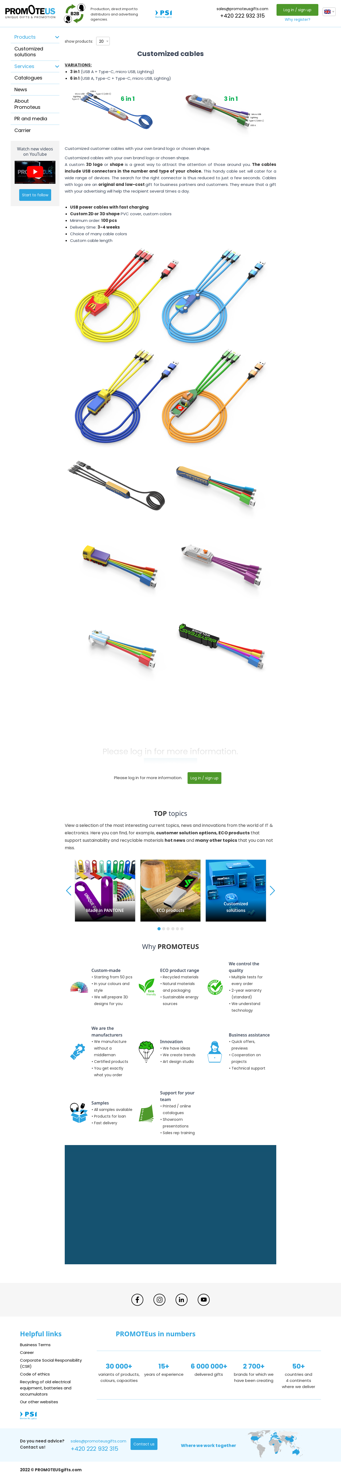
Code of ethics (35, 1374)
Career (27, 1352)
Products (25, 37)
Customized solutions (28, 51)
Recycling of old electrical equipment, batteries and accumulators (45, 1388)
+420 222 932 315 (242, 15)
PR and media (30, 118)
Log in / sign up (297, 10)
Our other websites (39, 1402)
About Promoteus (27, 104)
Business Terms (35, 1345)
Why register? (297, 19)
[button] (159, 928)
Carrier (22, 130)
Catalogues (28, 77)
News (20, 89)
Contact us (144, 1444)
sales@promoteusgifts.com (242, 8)
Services (24, 66)
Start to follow (35, 195)
